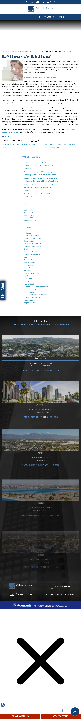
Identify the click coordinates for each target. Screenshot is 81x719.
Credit (26, 249)
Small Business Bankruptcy (34, 297)
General (27, 268)
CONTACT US (60, 716)
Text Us (53, 710)
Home (26, 2)
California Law (29, 241)
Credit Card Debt (30, 252)
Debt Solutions (29, 262)
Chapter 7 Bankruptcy (32, 246)
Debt (26, 257)
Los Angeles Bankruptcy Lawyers (13, 51)
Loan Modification (31, 278)
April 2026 (28, 210)
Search (42, 2)
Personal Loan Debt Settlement (36, 287)
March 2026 (28, 212)
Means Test (28, 281)
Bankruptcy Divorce (31, 236)
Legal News (28, 276)
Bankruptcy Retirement (33, 238)
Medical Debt (29, 284)
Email (37, 2)
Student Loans (29, 300)
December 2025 (30, 221)
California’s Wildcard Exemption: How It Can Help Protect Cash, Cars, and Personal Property (40, 187)
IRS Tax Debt (28, 270)
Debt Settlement (30, 260)
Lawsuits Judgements (32, 273)
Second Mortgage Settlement (35, 295)
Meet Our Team (13, 710)
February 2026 (29, 215)
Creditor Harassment (32, 254)
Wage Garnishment (31, 303)
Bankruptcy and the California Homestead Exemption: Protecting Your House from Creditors (40, 165)
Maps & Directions (30, 403)
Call (31, 2)
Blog (27, 51)
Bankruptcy (34, 710)
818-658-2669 (45, 17)
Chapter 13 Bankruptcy (32, 244)
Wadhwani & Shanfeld (34, 70)
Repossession (29, 292)
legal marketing (48, 606)
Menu (52, 2)
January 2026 (29, 218)
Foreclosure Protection (33, 265)
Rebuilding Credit (30, 289)
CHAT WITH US (20, 716)
